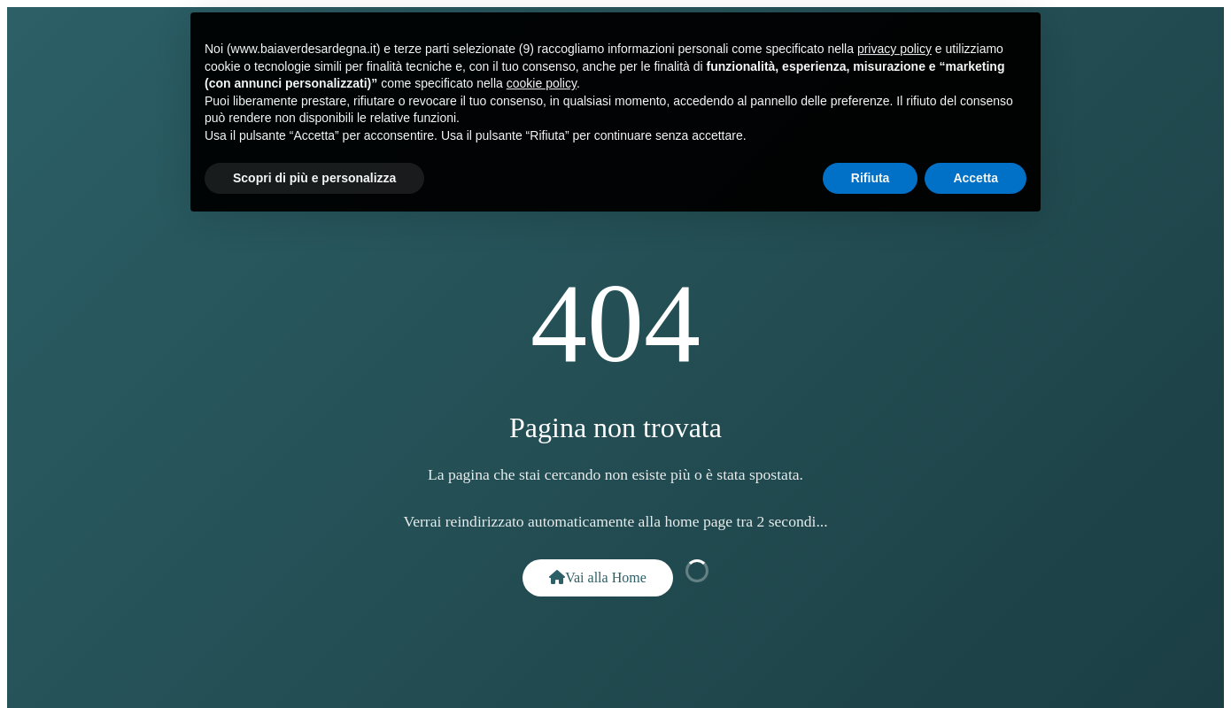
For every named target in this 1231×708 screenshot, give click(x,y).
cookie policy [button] (542, 79)
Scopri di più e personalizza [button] (314, 172)
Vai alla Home (597, 577)
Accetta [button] (975, 172)
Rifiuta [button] (870, 172)
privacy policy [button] (894, 43)
